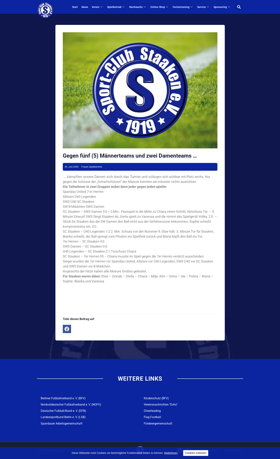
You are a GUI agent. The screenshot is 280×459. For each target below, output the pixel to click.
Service (203, 7)
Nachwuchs (138, 7)
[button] (239, 7)
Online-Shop (159, 7)
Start (75, 7)
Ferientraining (183, 7)
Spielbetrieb (116, 7)
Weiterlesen (171, 452)
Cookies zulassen (195, 452)
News (85, 7)
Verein (97, 7)
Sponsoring (222, 7)
